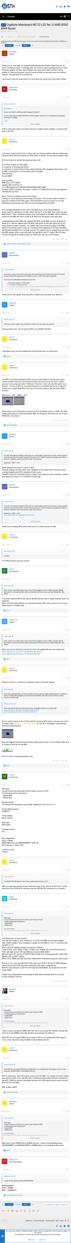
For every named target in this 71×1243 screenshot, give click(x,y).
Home (62, 1220)
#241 (67, 61)
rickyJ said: (7, 877)
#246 (67, 347)
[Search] (68, 16)
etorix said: (7, 689)
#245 (67, 313)
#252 (67, 630)
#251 (67, 579)
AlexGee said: (8, 104)
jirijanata (12, 52)
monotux (12, 989)
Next (26, 45)
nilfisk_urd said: (9, 704)
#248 (67, 444)
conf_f (12, 139)
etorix (11, 569)
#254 (67, 785)
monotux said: (8, 1065)
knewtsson (13, 87)
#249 (67, 495)
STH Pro (4, 1220)
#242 (67, 97)
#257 (67, 999)
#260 (67, 1169)
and (11, 425)
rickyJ (11, 775)
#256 (67, 906)
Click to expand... (35, 124)
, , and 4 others (18, 244)
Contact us (28, 1220)
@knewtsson (8, 108)
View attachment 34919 (27, 515)
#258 (67, 1058)
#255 (67, 870)
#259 (67, 1111)
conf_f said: (7, 270)
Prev (9, 45)
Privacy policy (50, 1220)
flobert (5, 31)
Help (57, 1220)
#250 (67, 545)
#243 (67, 149)
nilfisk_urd (13, 620)
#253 (67, 678)
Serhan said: (8, 319)
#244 (67, 263)
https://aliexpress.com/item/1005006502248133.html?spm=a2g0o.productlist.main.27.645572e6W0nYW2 (22, 653)
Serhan (12, 253)
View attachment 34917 (11, 515)
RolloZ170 (13, 1160)
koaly (11, 897)
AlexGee (12, 303)
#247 (67, 375)
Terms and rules (39, 1220)
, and (14, 1195)
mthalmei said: (8, 1176)
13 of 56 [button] (17, 45)
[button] (3, 16)
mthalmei (13, 1101)
